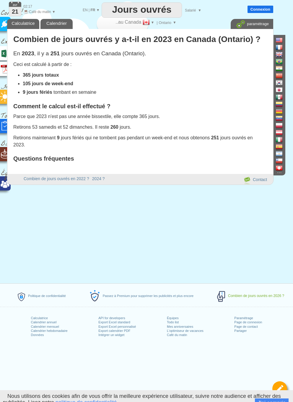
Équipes (173, 318)
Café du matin (177, 335)
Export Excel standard (114, 322)
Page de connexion (248, 322)
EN (85, 10)
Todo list (173, 322)
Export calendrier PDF (114, 330)
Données (37, 335)
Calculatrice (39, 318)
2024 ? (98, 178)
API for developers (111, 318)
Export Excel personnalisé (117, 326)
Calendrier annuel (44, 322)
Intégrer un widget (111, 335)
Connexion (260, 9)
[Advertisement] (140, 233)
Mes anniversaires (180, 326)
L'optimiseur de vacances (185, 330)
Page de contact (246, 326)
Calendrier (56, 23)
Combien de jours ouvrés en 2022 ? (56, 178)
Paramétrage (243, 318)
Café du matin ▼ (39, 12)
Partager (240, 330)
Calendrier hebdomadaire (49, 330)
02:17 (27, 6)
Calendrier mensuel (45, 326)
